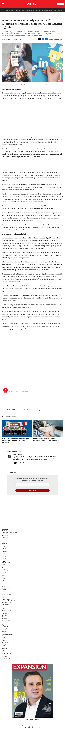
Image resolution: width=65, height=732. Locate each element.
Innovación (5, 618)
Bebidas (4, 651)
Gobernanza (5, 613)
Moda (3, 567)
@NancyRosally (16, 89)
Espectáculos (6, 562)
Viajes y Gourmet (7, 570)
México (4, 550)
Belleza (4, 569)
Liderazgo (5, 628)
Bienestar (5, 656)
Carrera (4, 18)
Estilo (3, 586)
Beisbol (4, 637)
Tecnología (44, 10)
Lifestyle (4, 644)
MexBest (4, 648)
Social (3, 612)
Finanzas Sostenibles (8, 616)
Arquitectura (5, 604)
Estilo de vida (6, 582)
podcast (11, 389)
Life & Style (5, 585)
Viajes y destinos (7, 653)
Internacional (36, 10)
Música (4, 593)
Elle (3, 575)
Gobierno (4, 548)
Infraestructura (6, 602)
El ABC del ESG (6, 620)
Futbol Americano (7, 639)
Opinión (4, 556)
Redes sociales (35, 409)
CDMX (3, 553)
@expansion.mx (32, 727)
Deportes (4, 589)
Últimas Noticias (9, 10)
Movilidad (5, 615)
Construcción (6, 599)
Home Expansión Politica (9, 532)
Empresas (17, 10)
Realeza (4, 564)
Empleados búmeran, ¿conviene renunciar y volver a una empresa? (46, 439)
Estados (4, 554)
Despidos (26, 409)
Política (23, 10)
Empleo (19, 409)
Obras (50, 10)
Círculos (4, 566)
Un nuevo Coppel (32, 719)
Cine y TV (5, 591)
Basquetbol (5, 640)
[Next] (61, 427)
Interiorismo (5, 605)
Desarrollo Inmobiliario (9, 600)
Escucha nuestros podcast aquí (19, 391)
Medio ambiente (7, 610)
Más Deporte (5, 642)
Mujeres (59, 10)
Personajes (5, 655)
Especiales (5, 631)
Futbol (4, 635)
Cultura (4, 572)
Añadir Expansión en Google (56, 39)
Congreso (5, 551)
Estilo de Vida (6, 658)
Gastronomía (5, 650)
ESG (55, 10)
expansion (40, 727)
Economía (29, 10)
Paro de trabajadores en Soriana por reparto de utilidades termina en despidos (15, 440)
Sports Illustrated (7, 634)
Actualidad (5, 626)
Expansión (5, 529)
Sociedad (4, 558)
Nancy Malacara (18, 454)
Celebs (4, 580)
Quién (3, 561)
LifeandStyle (5, 543)
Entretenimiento (6, 588)
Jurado (4, 660)
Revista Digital (61, 3)
